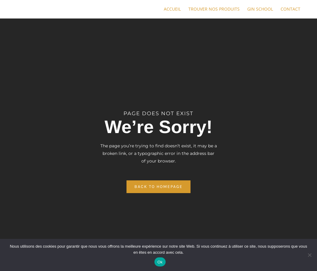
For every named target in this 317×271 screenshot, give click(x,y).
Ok (160, 262)
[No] (309, 255)
